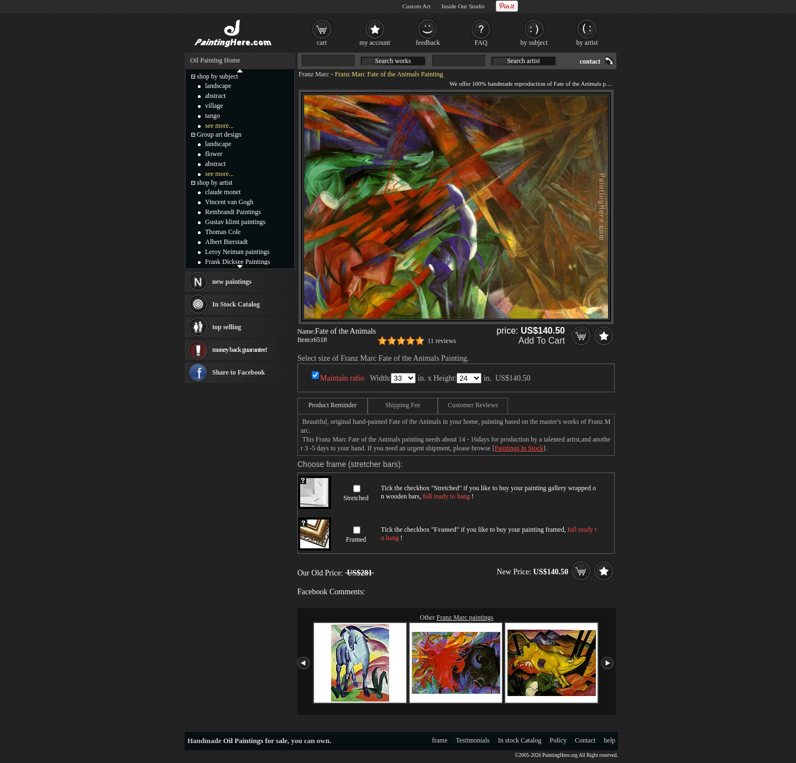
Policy (558, 740)
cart (322, 42)
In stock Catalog (520, 740)
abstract (215, 96)
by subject (534, 42)
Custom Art (416, 6)
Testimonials (473, 740)
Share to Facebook (238, 372)
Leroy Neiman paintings (237, 252)
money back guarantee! (239, 350)
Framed (356, 539)
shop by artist (215, 182)
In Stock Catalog (236, 304)
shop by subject (217, 76)
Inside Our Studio (463, 6)
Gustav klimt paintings (235, 222)
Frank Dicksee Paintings (237, 262)
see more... (219, 125)
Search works (393, 61)
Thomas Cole (222, 232)
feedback (427, 42)
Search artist (523, 61)
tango (212, 116)
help (609, 740)
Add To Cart (542, 340)
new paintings (232, 282)
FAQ (480, 42)
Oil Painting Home (215, 60)
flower (213, 154)
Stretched (355, 498)
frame (440, 740)
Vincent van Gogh (229, 202)
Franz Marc (313, 74)
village (214, 106)
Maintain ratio (342, 378)
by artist (587, 42)
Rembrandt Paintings (233, 212)
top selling (226, 327)
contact (590, 61)
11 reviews (441, 341)
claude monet (222, 192)
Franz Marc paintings (465, 617)
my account (374, 42)
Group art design (219, 134)
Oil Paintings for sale (255, 740)
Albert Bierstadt (226, 242)
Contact (585, 740)
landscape (218, 86)
